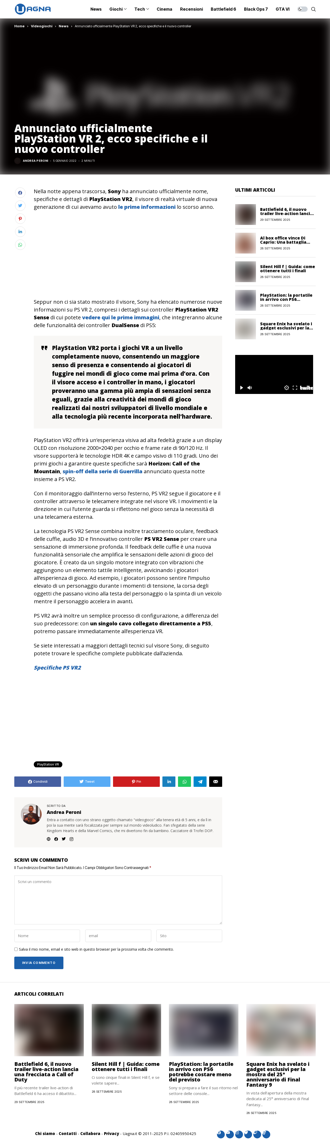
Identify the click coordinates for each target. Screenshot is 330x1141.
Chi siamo (45, 1133)
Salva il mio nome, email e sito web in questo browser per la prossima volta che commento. (96, 949)
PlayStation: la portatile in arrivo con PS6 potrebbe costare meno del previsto (201, 1071)
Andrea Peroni (35, 161)
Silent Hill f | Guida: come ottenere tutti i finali (287, 269)
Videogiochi (41, 26)
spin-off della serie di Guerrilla (102, 471)
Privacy (111, 1133)
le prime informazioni (147, 206)
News (64, 26)
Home (19, 26)
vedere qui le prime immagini (120, 317)
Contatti (68, 1133)
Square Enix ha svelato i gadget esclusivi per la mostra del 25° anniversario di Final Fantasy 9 (277, 1074)
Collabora (90, 1133)
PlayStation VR (48, 764)
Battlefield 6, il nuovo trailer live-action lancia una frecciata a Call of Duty (46, 1071)
